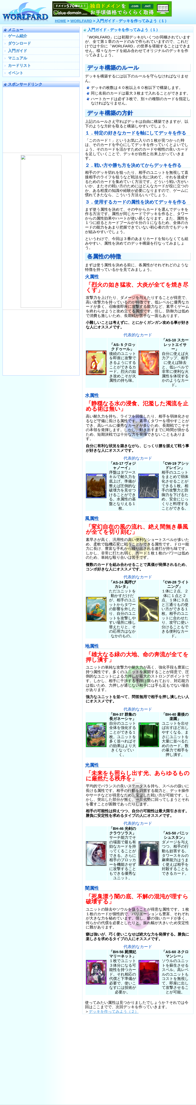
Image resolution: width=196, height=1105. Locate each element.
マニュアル (17, 58)
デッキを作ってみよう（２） (114, 1011)
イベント (15, 73)
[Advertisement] (41, 119)
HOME (60, 21)
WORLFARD (81, 21)
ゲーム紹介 (17, 36)
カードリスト (19, 65)
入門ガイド (17, 51)
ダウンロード (19, 43)
